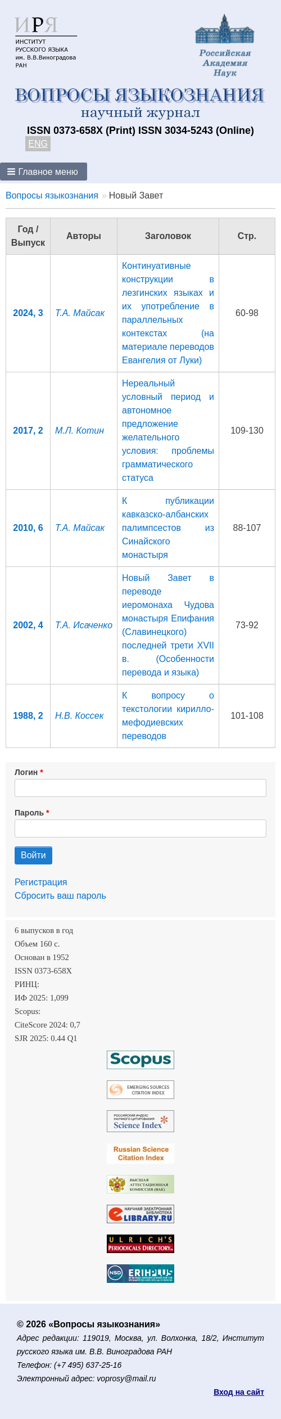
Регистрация (41, 882)
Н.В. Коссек (79, 715)
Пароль (29, 812)
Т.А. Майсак (80, 313)
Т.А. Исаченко (83, 625)
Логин (26, 772)
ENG (38, 143)
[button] (43, 172)
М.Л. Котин (79, 430)
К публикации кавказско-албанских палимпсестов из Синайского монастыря (168, 528)
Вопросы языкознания (52, 195)
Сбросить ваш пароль (60, 895)
